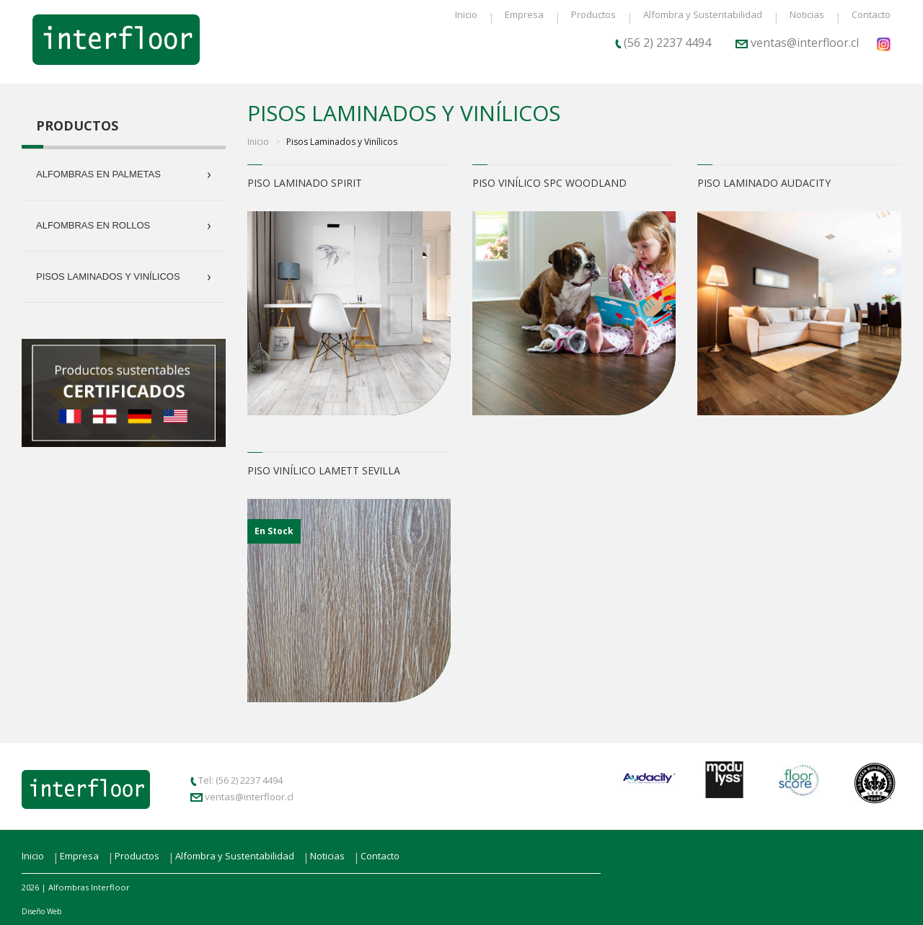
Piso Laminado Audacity (764, 183)
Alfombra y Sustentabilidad (702, 14)
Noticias (807, 14)
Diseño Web (41, 911)
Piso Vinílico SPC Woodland (549, 183)
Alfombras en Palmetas (123, 174)
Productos (593, 14)
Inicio (466, 14)
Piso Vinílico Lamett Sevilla (323, 470)
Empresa (524, 14)
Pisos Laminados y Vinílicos (123, 276)
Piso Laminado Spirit (304, 183)
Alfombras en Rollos (123, 225)
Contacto (871, 14)
